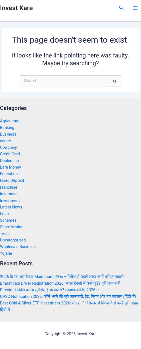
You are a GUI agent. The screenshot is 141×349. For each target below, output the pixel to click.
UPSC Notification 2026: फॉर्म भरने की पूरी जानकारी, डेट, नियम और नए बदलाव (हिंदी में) (68, 296)
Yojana (6, 253)
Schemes (8, 220)
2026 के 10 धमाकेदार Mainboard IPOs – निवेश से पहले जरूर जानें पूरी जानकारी (62, 276)
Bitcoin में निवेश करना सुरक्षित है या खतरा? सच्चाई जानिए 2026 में (49, 289)
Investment (10, 200)
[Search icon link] (121, 7)
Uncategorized (13, 240)
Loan (4, 213)
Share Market (12, 226)
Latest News (11, 207)
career (5, 140)
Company (8, 147)
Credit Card (10, 154)
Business (8, 134)
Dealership (9, 160)
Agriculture (9, 121)
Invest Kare (16, 8)
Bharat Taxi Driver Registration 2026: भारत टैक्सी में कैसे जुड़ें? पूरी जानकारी (60, 283)
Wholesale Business (18, 246)
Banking (7, 127)
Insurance (9, 193)
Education (9, 173)
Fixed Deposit (12, 180)
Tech (4, 233)
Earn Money (10, 167)
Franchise (8, 187)
